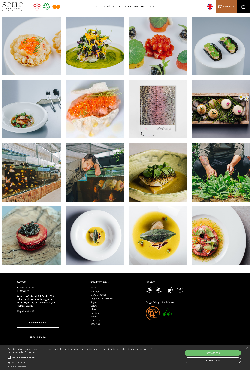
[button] (84, 362)
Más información (27, 352)
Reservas (95, 323)
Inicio (93, 287)
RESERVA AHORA (38, 322)
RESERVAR (226, 6)
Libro (93, 309)
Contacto (95, 320)
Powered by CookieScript (17, 367)
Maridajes (95, 291)
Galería (94, 305)
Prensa (94, 316)
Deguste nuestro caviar (102, 298)
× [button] (247, 348)
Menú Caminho (98, 294)
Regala (93, 302)
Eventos (94, 312)
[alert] (125, 357)
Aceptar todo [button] (213, 353)
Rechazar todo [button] (212, 360)
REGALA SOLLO (38, 337)
